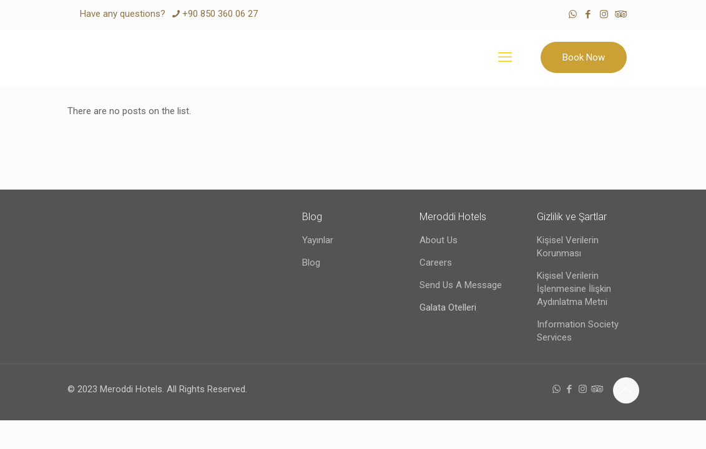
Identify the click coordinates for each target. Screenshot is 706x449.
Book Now (583, 57)
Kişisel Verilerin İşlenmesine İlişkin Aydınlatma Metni (574, 288)
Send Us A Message (460, 285)
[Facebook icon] (588, 14)
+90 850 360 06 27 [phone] (220, 13)
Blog (311, 262)
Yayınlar (317, 240)
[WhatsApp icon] (572, 14)
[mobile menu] (505, 57)
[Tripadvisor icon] (619, 14)
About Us (438, 240)
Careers (435, 262)
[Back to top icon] (626, 390)
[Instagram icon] (604, 14)
